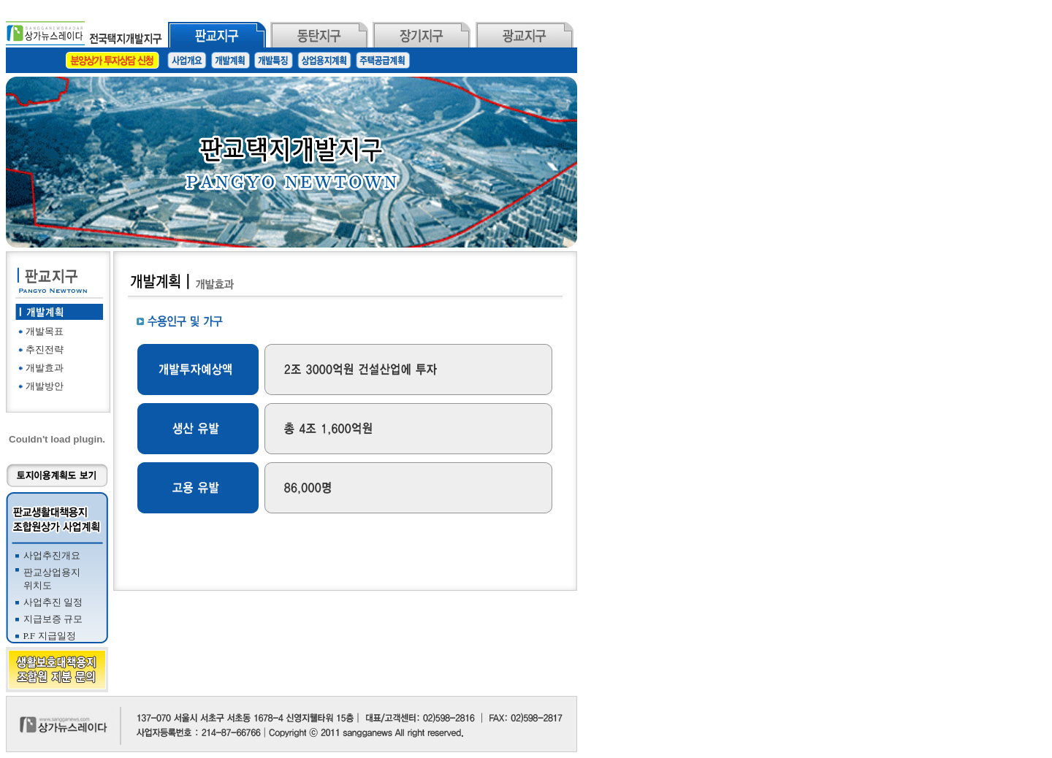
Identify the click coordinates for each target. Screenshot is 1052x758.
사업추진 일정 (53, 602)
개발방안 (45, 385)
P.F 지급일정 (49, 635)
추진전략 (45, 349)
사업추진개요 (51, 555)
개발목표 (45, 331)
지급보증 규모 (53, 618)
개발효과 (45, 367)
